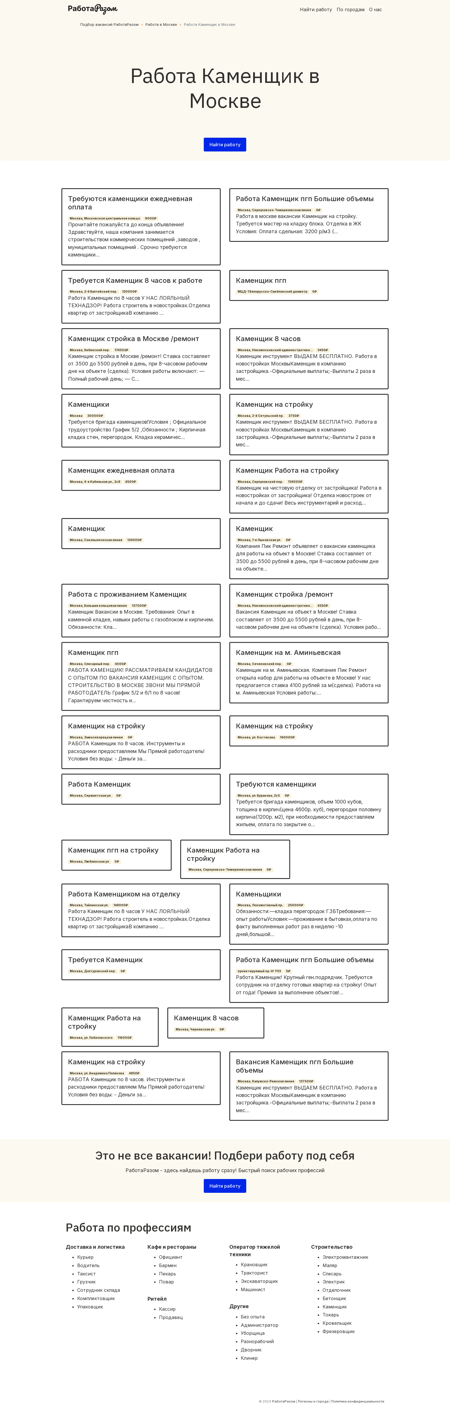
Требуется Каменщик (105, 960)
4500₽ (130, 482)
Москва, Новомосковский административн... (275, 350)
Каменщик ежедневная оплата (121, 470)
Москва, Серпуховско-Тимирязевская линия (274, 210)
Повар (166, 1282)
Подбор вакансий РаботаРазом (109, 24)
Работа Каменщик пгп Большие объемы (305, 198)
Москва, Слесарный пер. (90, 664)
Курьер (85, 1257)
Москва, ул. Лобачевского (91, 1038)
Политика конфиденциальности (357, 1401)
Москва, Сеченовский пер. (260, 664)
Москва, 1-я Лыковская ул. (259, 540)
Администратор (259, 1325)
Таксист (86, 1274)
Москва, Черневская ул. (195, 1029)
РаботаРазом (283, 1401)
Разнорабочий (257, 1341)
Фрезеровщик (339, 1331)
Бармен (167, 1265)
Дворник (251, 1350)
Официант (171, 1257)
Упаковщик (90, 1307)
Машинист (253, 1289)
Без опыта (253, 1317)
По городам (350, 9)
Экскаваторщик (259, 1281)
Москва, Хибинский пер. (90, 350)
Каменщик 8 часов (268, 338)
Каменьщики (258, 894)
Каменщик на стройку (274, 404)
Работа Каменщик (99, 784)
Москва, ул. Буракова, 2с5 (259, 795)
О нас (375, 9)
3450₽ (322, 350)
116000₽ (124, 1038)
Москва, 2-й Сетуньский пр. (261, 416)
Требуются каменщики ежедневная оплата (130, 202)
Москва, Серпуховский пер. (260, 482)
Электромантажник (345, 1257)
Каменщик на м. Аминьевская (288, 652)
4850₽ (134, 1073)
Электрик (334, 1282)
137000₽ (139, 606)
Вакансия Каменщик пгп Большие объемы (295, 1066)
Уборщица (253, 1333)
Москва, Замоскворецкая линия (96, 737)
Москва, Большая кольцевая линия (98, 606)
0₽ (318, 210)
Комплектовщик (96, 1298)
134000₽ (295, 482)
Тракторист (254, 1273)
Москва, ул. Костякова (256, 737)
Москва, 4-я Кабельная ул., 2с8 (95, 482)
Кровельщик (337, 1323)
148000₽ (120, 905)
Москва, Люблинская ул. (90, 861)
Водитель (88, 1265)
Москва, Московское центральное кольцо (105, 218)
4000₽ (120, 664)
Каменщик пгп (261, 280)
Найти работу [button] (225, 144)
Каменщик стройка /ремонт (284, 594)
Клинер (249, 1358)
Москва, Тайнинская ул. (89, 905)
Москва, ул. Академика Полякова (97, 1073)
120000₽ (129, 291)
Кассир (167, 1309)
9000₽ (150, 218)
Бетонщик (334, 1298)
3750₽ (293, 416)
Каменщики (88, 404)
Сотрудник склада (98, 1290)
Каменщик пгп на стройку (113, 850)
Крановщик (254, 1264)
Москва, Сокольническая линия (96, 540)
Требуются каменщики (276, 784)
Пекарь (167, 1274)
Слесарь (332, 1274)
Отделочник (337, 1290)
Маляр (330, 1265)
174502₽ (121, 350)
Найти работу (316, 9)
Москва (76, 416)
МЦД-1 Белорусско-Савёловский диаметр (272, 291)
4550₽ (322, 606)
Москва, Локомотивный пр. (260, 905)
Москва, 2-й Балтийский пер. (93, 291)
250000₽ (295, 905)
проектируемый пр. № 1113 (259, 971)
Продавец (171, 1317)
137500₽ (306, 1081)
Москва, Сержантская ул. (90, 795)
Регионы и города (313, 1401)
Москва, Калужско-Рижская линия (266, 1081)
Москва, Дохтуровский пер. (93, 971)
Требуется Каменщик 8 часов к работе (135, 280)
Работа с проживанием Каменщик (127, 594)
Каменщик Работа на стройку (287, 470)
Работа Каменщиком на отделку (124, 894)
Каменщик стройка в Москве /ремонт (133, 338)
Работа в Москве (161, 24)
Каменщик (86, 528)
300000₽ (95, 416)
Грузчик (86, 1282)
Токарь (331, 1315)
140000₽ (287, 737)
